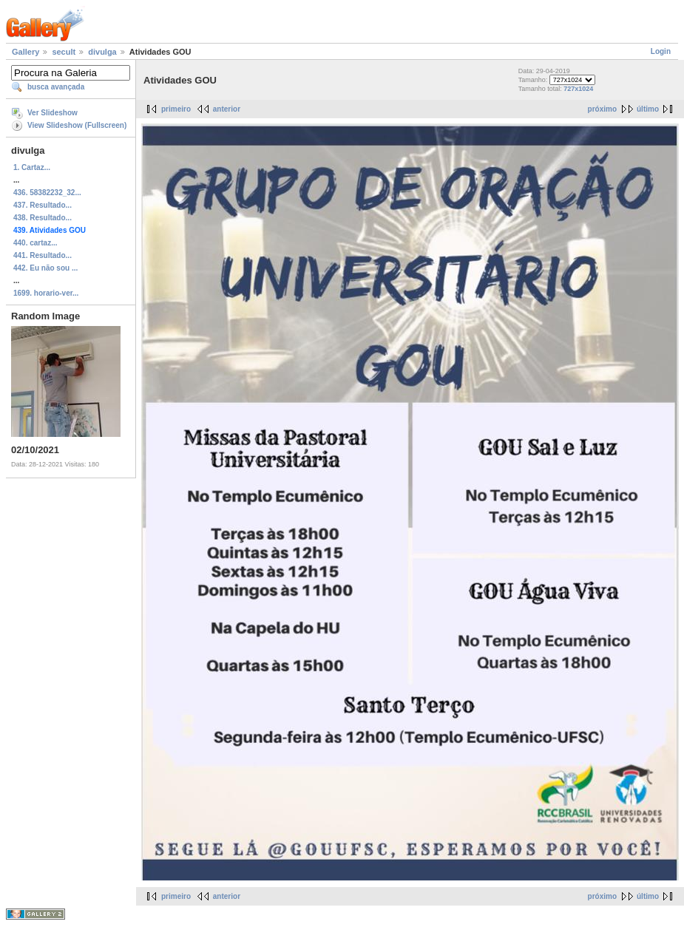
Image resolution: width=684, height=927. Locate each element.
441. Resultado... (42, 255)
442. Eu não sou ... (45, 268)
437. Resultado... (42, 205)
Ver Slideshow (52, 113)
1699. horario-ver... (45, 293)
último (648, 109)
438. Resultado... (42, 218)
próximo (602, 109)
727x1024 (578, 88)
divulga (102, 51)
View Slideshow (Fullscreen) (76, 125)
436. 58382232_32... (47, 193)
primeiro (176, 109)
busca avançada (55, 87)
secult (63, 51)
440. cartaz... (35, 243)
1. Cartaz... (31, 167)
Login (661, 51)
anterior (226, 109)
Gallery (25, 51)
